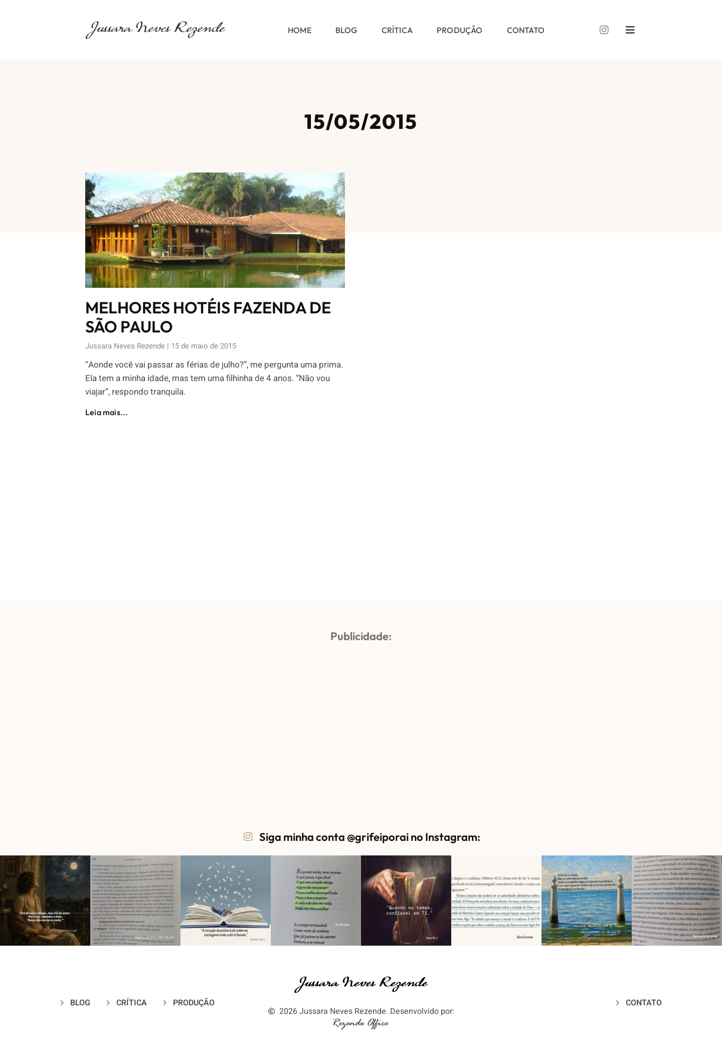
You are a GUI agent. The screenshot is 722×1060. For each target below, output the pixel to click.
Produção (460, 30)
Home (299, 30)
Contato (526, 30)
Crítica (397, 30)
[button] (45, 900)
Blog (346, 30)
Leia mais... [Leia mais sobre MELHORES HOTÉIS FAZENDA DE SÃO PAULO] (106, 412)
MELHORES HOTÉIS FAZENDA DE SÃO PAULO (208, 316)
